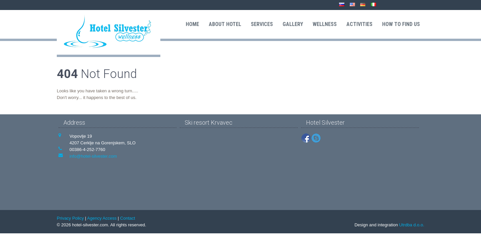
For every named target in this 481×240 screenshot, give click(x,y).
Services (262, 24)
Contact (127, 218)
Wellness (325, 24)
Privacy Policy (70, 218)
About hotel (225, 24)
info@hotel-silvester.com (93, 156)
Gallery (293, 24)
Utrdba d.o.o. (411, 224)
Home (192, 24)
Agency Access (102, 218)
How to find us (401, 24)
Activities (359, 24)
